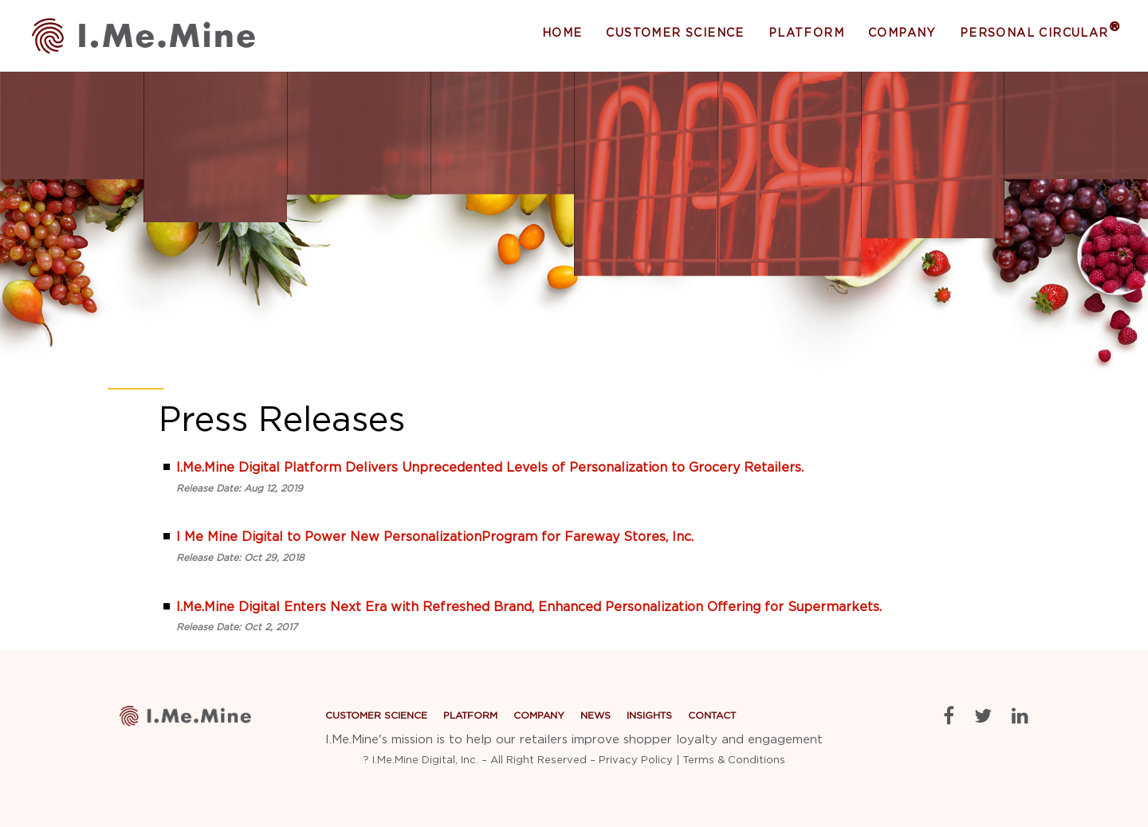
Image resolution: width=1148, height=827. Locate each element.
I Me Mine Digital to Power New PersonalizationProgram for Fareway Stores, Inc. (435, 537)
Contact (712, 715)
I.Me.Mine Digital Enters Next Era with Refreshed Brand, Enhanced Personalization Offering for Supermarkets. (529, 607)
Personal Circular (1040, 33)
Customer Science (675, 33)
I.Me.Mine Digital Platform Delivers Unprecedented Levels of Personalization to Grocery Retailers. (490, 467)
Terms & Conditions (733, 760)
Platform (806, 33)
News (595, 715)
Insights (649, 715)
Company (902, 33)
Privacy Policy (636, 760)
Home (562, 33)
